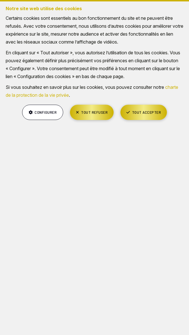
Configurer (46, 112)
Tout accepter (146, 112)
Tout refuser (94, 112)
